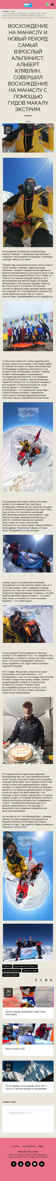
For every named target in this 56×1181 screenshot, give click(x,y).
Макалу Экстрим (30, 970)
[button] (3, 4)
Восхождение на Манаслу (25, 966)
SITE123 (24, 1157)
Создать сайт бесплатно (39, 1157)
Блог (13, 11)
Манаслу (7, 966)
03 (8, 1066)
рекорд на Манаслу (12, 970)
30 (8, 992)
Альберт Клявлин (11, 975)
